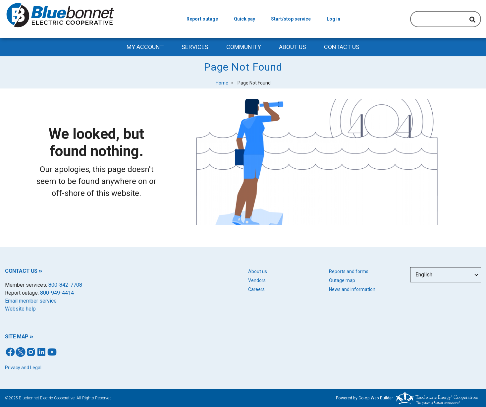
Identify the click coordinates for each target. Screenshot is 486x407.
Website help (20, 309)
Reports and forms (348, 271)
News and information (352, 289)
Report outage (202, 19)
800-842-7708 (65, 285)
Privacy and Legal (23, 367)
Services (195, 46)
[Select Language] (445, 274)
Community (243, 46)
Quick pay (244, 19)
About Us (292, 46)
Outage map (342, 280)
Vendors (257, 280)
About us (257, 271)
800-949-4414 (57, 293)
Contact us (341, 46)
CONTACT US (21, 271)
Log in (333, 19)
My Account (145, 46)
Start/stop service (291, 19)
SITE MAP (16, 336)
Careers (256, 289)
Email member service (31, 301)
